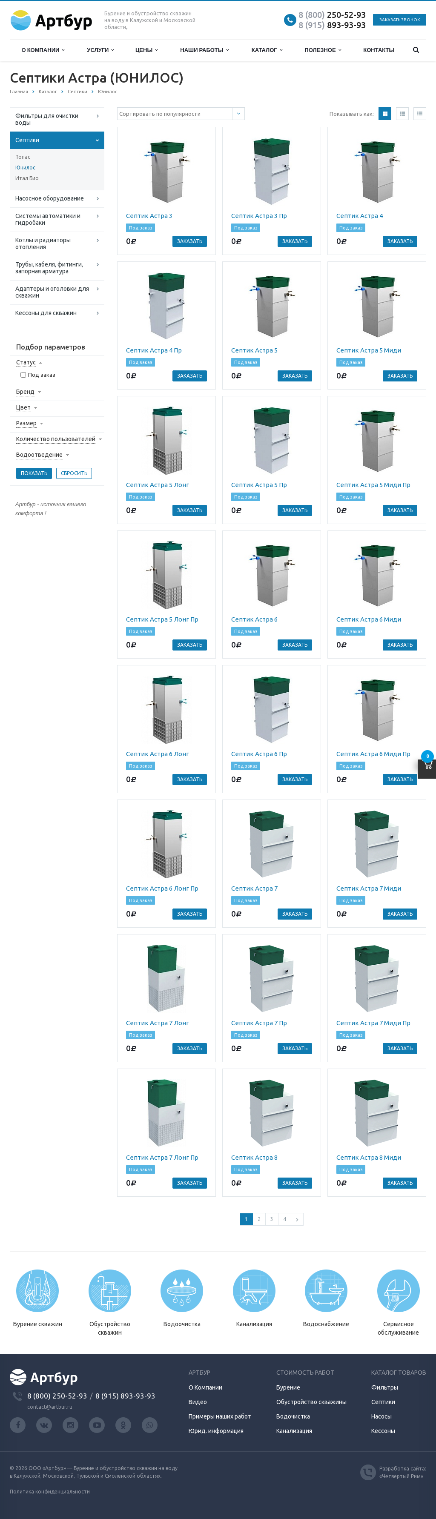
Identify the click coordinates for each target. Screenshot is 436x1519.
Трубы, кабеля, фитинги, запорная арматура (49, 268)
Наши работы (204, 50)
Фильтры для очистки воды (46, 119)
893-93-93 (332, 25)
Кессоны (383, 1430)
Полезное (322, 50)
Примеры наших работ (220, 1416)
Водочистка (293, 1416)
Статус (26, 362)
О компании (43, 50)
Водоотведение (39, 454)
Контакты (378, 50)
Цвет (23, 407)
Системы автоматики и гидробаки (47, 219)
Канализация (294, 1430)
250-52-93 (332, 15)
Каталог (267, 50)
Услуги (100, 50)
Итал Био (27, 178)
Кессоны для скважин (46, 313)
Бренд (25, 391)
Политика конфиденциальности (50, 1491)
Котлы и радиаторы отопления (43, 243)
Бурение (288, 1387)
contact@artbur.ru (49, 1407)
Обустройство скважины (311, 1402)
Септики (27, 140)
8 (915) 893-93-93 (125, 1396)
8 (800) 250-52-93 (57, 1396)
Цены (146, 50)
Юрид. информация (216, 1430)
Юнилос (25, 167)
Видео (198, 1402)
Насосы (381, 1416)
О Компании (205, 1387)
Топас (22, 157)
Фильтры (384, 1387)
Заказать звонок (399, 19)
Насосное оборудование (49, 198)
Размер (26, 423)
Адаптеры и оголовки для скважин (52, 292)
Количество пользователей (55, 439)
